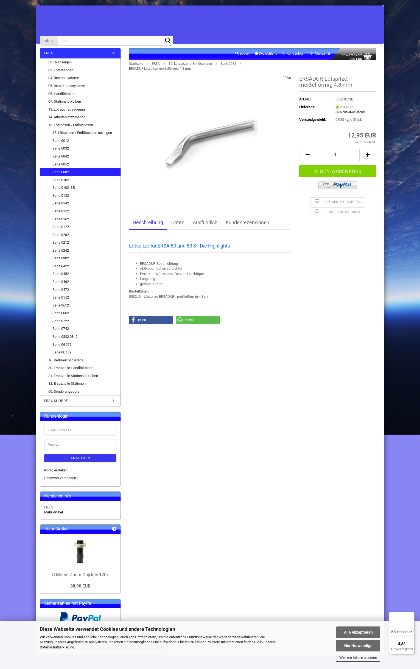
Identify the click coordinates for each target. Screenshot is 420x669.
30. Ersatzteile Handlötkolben (70, 371)
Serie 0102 (60, 183)
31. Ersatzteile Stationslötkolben (73, 379)
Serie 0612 (60, 308)
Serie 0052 (60, 167)
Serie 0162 (60, 222)
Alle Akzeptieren (358, 632)
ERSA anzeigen (60, 65)
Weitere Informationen (358, 657)
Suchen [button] (242, 56)
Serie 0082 (60, 175)
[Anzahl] (338, 158)
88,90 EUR (80, 589)
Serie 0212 (60, 246)
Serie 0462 (60, 285)
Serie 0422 (60, 269)
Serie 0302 (60, 261)
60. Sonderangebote (63, 394)
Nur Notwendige (358, 645)
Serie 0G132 (61, 355)
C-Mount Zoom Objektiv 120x (80, 577)
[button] (266, 57)
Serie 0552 (60, 300)
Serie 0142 (60, 206)
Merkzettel (320, 56)
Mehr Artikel (53, 515)
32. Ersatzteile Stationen (67, 387)
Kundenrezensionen (247, 225)
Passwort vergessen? (61, 481)
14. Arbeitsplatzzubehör (66, 120)
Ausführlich (205, 225)
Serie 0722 (60, 324)
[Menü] (411, 615)
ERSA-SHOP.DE (56, 404)
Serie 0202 (60, 238)
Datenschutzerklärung (57, 647)
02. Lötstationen (60, 73)
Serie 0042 (60, 159)
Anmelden (80, 461)
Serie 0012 (60, 144)
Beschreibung (148, 225)
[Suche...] (49, 41)
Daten (177, 225)
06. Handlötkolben (62, 97)
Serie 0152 (60, 214)
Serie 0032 (60, 152)
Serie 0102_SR (63, 191)
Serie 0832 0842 (64, 340)
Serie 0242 (60, 253)
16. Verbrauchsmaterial (66, 363)
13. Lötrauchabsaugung (66, 112)
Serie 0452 (60, 277)
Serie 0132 (60, 198)
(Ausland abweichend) (350, 115)
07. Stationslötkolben (64, 104)
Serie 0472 (60, 293)
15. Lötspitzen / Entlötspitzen (70, 128)
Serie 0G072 (61, 347)
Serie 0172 (60, 230)
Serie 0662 (60, 316)
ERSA (286, 81)
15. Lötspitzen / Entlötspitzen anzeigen (82, 136)
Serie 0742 (60, 332)
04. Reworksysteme (63, 81)
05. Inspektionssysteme (67, 89)
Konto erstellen (56, 473)
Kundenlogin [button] (294, 56)
